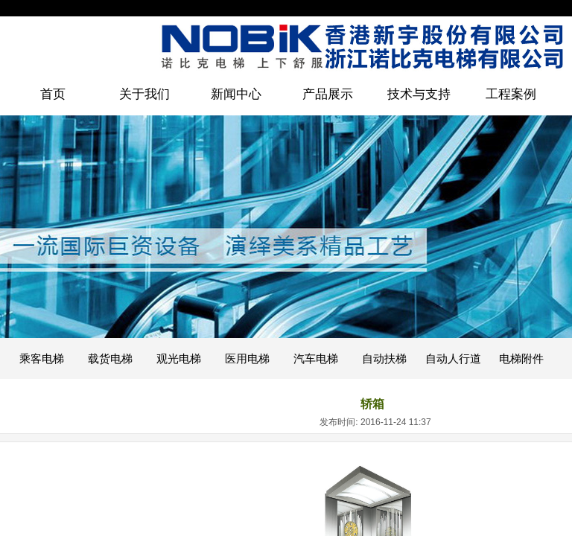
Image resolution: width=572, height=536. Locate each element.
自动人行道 (453, 359)
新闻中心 (236, 94)
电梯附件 (521, 359)
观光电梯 (178, 359)
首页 (53, 94)
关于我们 (144, 94)
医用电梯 (247, 359)
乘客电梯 (41, 359)
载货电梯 (110, 359)
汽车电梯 (315, 359)
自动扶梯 (384, 359)
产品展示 (327, 94)
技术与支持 (419, 94)
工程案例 (511, 94)
